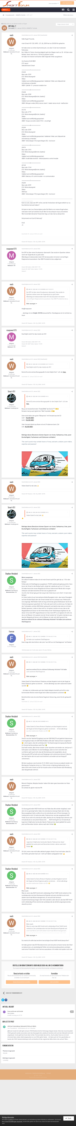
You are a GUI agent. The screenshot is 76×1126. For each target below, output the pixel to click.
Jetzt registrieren (67, 3)
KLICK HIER (29, 415)
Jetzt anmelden (54, 977)
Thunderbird (13, 1024)
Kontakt (49, 1069)
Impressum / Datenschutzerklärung (35, 1069)
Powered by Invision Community (38, 1073)
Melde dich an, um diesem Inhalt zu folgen (15, 24)
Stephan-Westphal (11, 571)
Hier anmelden (53, 3)
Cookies (10, 1119)
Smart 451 (11, 389)
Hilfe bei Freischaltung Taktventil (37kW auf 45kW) (22, 1022)
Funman (11, 629)
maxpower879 (11, 246)
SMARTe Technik (32, 28)
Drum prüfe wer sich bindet (15, 1007)
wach (13, 28)
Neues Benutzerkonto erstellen (21, 977)
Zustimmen (69, 1118)
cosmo (12, 1009)
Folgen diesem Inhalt (63, 24)
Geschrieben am (30, 35)
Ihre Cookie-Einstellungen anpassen (12, 1121)
